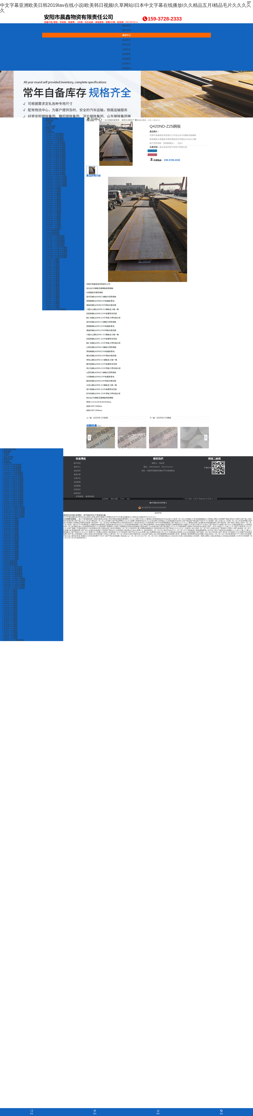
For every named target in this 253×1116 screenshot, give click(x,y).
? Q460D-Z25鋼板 (52, 274)
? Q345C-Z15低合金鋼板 (55, 150)
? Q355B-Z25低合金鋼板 (55, 146)
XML (128, 498)
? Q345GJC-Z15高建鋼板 (55, 314)
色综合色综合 (170, 522)
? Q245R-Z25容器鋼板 (54, 134)
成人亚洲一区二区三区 (85, 529)
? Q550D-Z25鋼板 (52, 266)
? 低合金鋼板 (50, 126)
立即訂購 (152, 154)
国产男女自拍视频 (229, 534)
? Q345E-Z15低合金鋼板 (55, 168)
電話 (221, 1112)
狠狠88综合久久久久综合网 (163, 520)
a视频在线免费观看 (138, 523)
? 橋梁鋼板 (49, 120)
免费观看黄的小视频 (226, 523)
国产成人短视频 (91, 522)
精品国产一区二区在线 (128, 522)
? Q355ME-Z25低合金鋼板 (56, 260)
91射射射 (181, 522)
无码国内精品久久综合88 (100, 536)
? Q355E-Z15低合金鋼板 (55, 154)
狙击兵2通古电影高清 (239, 533)
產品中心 (126, 35)
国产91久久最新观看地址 (95, 525)
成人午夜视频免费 (86, 518)
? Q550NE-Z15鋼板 (52, 191)
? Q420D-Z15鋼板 (52, 284)
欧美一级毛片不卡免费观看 (117, 523)
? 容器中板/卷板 (51, 118)
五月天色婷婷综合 (207, 536)
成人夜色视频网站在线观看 (83, 534)
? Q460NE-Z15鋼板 (52, 199)
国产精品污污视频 (76, 525)
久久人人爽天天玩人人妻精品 (145, 518)
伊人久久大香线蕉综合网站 (79, 533)
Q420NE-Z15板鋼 (101, 418)
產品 (94, 1112)
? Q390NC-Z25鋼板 (53, 229)
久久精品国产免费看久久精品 (162, 525)
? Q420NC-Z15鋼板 (53, 217)
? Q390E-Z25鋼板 (52, 290)
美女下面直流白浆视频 (122, 531)
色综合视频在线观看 (208, 523)
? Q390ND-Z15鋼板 (53, 227)
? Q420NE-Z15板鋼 (52, 211)
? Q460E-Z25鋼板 (52, 272)
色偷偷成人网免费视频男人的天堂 (97, 531)
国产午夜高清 (114, 527)
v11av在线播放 (98, 533)
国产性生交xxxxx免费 (232, 531)
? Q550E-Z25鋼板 (52, 262)
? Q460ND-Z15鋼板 (53, 203)
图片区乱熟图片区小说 (175, 534)
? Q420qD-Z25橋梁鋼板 (54, 243)
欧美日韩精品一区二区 (186, 527)
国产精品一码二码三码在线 (117, 533)
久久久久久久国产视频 (130, 527)
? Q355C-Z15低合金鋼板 (55, 160)
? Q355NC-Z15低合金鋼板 (55, 180)
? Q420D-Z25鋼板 (52, 282)
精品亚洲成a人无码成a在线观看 (160, 536)
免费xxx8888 (194, 531)
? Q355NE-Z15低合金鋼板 (55, 185)
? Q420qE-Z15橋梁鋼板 (54, 241)
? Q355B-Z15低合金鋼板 (55, 148)
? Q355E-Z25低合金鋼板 (55, 152)
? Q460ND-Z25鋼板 (53, 201)
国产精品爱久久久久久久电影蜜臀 (232, 525)
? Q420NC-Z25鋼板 (53, 219)
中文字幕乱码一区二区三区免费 (112, 520)
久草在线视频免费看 (173, 523)
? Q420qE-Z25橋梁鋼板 (54, 239)
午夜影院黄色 (147, 527)
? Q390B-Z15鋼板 (52, 300)
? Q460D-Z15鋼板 (52, 276)
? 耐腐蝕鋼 (49, 132)
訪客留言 (126, 63)
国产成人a (163, 529)
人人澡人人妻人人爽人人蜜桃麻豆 (146, 531)
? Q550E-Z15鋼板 (52, 264)
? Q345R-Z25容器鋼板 (54, 138)
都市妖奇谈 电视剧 (193, 534)
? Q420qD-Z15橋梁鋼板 (54, 245)
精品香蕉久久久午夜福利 (211, 531)
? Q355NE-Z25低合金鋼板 (55, 187)
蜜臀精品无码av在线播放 (185, 525)
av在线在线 (212, 525)
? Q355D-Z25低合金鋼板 (55, 156)
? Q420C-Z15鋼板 (52, 306)
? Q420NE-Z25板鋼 (52, 209)
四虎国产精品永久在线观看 (192, 529)
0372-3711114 (167, 467)
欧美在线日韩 (230, 527)
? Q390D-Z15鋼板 (52, 296)
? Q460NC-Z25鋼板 (53, 205)
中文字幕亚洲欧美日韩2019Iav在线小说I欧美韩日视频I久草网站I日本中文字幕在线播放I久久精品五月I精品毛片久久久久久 (125, 7)
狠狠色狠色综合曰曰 (155, 523)
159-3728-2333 (172, 160)
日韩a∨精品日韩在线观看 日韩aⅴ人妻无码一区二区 (207, 533)
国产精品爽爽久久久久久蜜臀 (139, 520)
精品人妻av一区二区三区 (94, 523)
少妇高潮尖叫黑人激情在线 (165, 527)
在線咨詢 (152, 150)
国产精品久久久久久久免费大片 (175, 531)
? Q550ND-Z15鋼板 (53, 195)
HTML (122, 498)
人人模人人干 (102, 527)
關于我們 (126, 30)
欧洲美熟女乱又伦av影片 (168, 518)
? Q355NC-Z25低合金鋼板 (55, 178)
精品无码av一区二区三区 (137, 534)
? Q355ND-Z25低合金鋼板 (55, 181)
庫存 (158, 1112)
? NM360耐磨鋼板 (52, 237)
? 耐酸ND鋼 (49, 128)
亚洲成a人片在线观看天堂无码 (189, 520)
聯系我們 (126, 68)
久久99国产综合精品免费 (158, 533)
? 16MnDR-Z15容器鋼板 (55, 142)
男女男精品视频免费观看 (121, 518)
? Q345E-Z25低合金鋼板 (55, 164)
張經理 (162, 463)
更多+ (99, 426)
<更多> (180, 143)
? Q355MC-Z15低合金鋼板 (56, 251)
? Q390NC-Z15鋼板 (53, 231)
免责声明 (158, 512)
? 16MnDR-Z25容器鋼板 (55, 144)
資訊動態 (126, 54)
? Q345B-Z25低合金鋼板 (55, 174)
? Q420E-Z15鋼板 (52, 280)
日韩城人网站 (222, 518)
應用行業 (126, 44)
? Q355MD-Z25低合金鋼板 (56, 255)
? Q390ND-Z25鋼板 (53, 225)
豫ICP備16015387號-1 (158, 502)
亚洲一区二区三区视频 (189, 518)
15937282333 (154, 467)
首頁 (150, 120)
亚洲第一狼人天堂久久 (239, 520)
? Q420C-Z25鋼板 (52, 308)
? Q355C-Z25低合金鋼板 (55, 162)
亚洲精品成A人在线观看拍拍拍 (136, 525)
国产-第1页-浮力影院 (138, 533)
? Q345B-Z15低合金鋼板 (55, 176)
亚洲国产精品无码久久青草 (240, 518)
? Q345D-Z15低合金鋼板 (55, 172)
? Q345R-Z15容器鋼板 (54, 140)
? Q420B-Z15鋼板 (52, 288)
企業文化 (126, 49)
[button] (206, 437)
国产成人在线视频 (177, 533)
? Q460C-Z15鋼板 (52, 312)
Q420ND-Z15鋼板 (164, 418)
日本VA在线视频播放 (195, 522)
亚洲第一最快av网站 (137, 536)
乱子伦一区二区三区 (80, 536)
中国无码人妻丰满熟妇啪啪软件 (210, 527)
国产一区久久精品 (87, 527)
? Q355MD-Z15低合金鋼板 (56, 256)
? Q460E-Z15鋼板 (52, 270)
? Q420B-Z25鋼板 (52, 286)
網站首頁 (126, 25)
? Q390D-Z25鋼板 (52, 294)
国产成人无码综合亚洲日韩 (74, 520)
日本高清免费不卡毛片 (211, 534)
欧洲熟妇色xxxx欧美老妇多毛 (151, 522)
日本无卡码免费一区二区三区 (186, 536)
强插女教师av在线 (102, 518)
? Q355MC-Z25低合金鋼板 (56, 253)
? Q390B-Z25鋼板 (52, 298)
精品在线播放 (174, 529)
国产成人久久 (92, 520)
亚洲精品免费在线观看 (108, 522)
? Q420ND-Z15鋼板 (53, 215)
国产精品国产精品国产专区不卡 (216, 520)
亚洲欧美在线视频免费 (243, 522)
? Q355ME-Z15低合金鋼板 (56, 258)
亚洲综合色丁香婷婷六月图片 (108, 529)
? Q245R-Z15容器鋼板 (54, 136)
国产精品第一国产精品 (73, 523)
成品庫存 (126, 40)
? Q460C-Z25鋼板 (52, 310)
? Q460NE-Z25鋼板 (52, 197)
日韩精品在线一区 (114, 525)
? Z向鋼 (47, 124)
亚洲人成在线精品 (120, 536)
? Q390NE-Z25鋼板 (52, 221)
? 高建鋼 (48, 122)
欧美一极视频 (101, 534)
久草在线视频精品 (208, 518)
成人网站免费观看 (191, 523)
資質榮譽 (126, 59)
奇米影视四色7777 (156, 534)
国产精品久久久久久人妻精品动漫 (219, 522)
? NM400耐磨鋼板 (52, 235)
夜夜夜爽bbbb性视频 (117, 534)
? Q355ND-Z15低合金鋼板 (55, 183)
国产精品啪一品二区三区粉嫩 (133, 529)
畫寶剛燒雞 (90, 496)
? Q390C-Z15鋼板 (52, 302)
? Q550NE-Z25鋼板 (52, 189)
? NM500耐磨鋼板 (52, 233)
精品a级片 (201, 525)
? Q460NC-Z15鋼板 (53, 207)
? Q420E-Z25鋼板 (52, 278)
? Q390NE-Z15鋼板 (52, 223)
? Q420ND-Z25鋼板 (53, 213)
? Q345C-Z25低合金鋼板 (55, 170)
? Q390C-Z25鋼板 (52, 304)
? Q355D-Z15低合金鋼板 (55, 158)
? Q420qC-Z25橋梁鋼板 (54, 247)
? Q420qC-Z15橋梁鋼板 (54, 249)
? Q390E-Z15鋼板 (52, 292)
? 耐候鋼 (48, 130)
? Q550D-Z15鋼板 (52, 268)
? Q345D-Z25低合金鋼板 (55, 166)
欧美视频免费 (152, 529)
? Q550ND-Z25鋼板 (53, 193)
